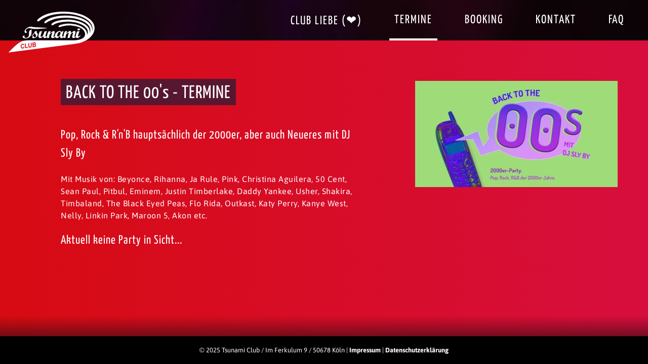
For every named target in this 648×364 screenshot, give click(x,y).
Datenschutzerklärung (417, 350)
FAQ (616, 20)
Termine (413, 20)
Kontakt (556, 20)
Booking (484, 20)
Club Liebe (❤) (326, 21)
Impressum (365, 350)
